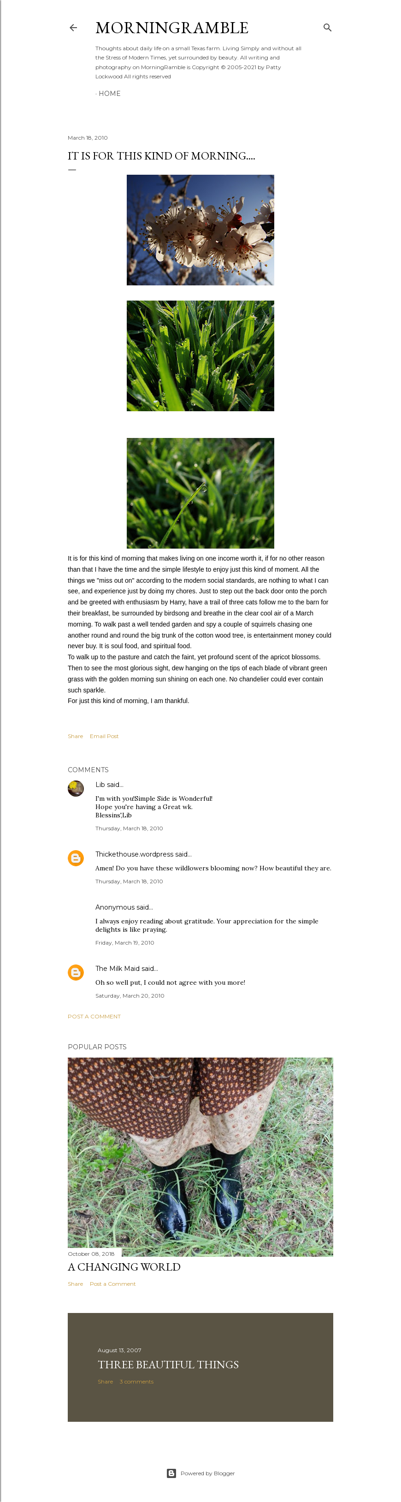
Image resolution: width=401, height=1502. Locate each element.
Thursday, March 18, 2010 (129, 828)
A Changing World (124, 1267)
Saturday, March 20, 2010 (130, 995)
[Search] (327, 26)
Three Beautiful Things (168, 1364)
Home (110, 93)
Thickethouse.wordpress (134, 854)
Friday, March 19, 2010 (124, 942)
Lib (100, 785)
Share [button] (75, 736)
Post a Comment (94, 1016)
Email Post (104, 736)
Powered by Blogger (200, 1473)
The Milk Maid (117, 968)
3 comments (136, 1381)
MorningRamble (171, 27)
